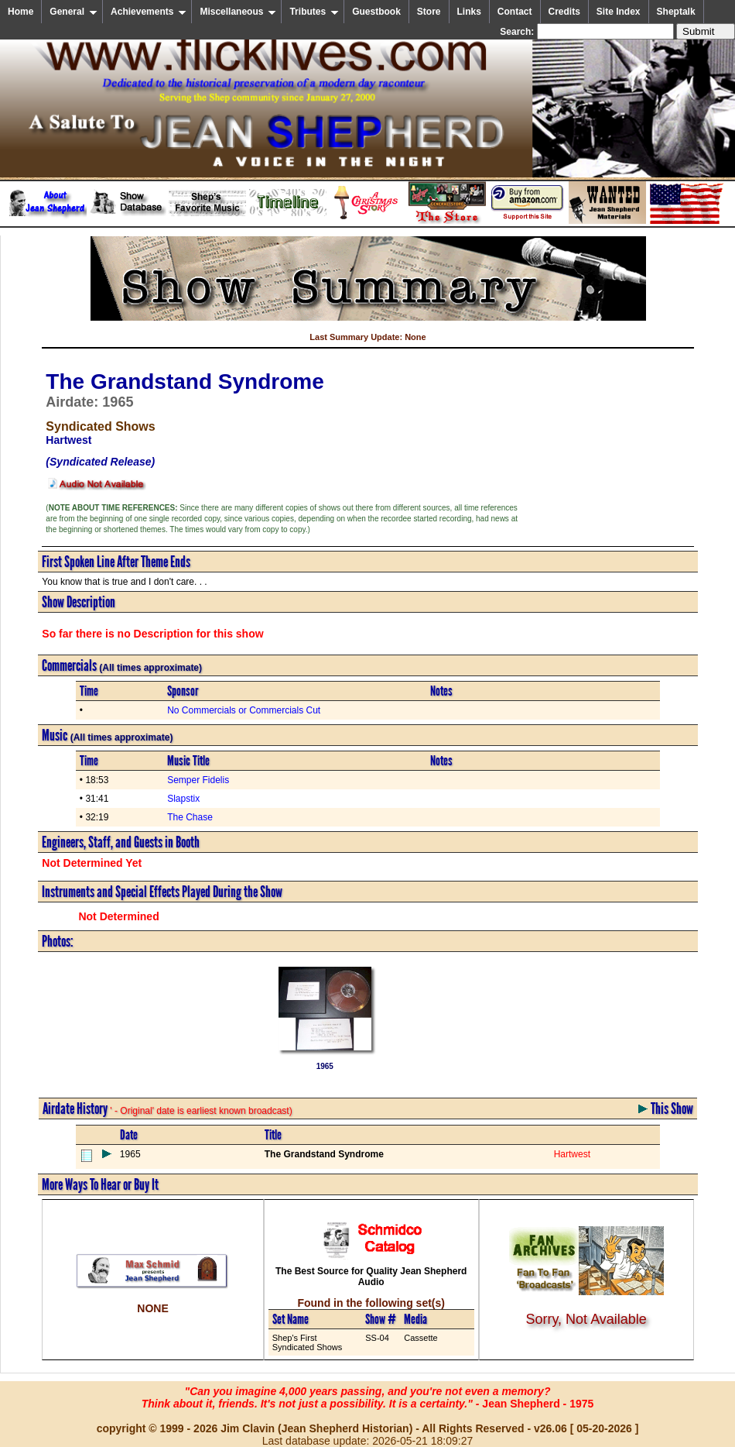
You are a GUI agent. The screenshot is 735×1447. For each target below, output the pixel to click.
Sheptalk (676, 11)
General (73, 11)
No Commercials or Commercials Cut (243, 710)
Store (429, 11)
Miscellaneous (238, 11)
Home (20, 11)
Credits (564, 11)
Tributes (314, 11)
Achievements (148, 11)
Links (469, 11)
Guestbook (376, 11)
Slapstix (183, 798)
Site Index (619, 11)
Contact (514, 11)
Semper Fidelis (198, 780)
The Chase (190, 817)
